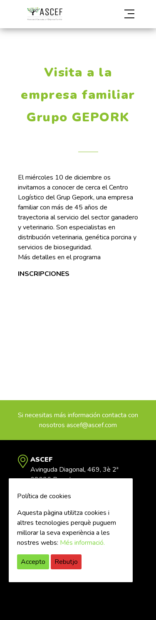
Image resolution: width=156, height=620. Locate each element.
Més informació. (82, 542)
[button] (120, 14)
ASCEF (45, 14)
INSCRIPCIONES (43, 273)
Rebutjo (66, 561)
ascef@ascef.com (92, 425)
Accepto (33, 561)
